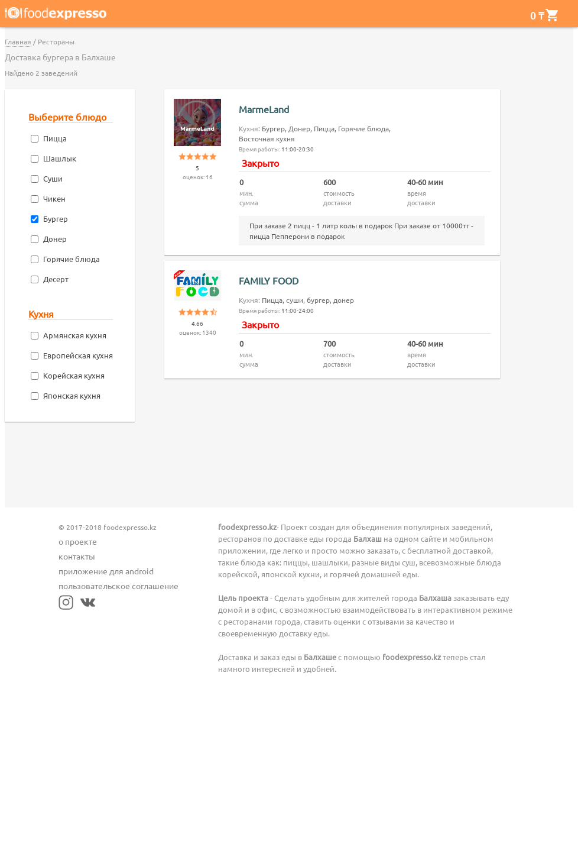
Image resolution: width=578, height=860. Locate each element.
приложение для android (106, 570)
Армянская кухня (74, 335)
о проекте (78, 541)
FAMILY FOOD (268, 280)
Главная (18, 41)
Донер (55, 239)
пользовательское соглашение (118, 585)
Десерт (56, 279)
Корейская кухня (74, 375)
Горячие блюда (71, 259)
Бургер (55, 219)
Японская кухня (71, 395)
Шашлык (59, 158)
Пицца (55, 138)
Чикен (54, 198)
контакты (77, 556)
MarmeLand (264, 109)
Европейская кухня (78, 355)
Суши (53, 178)
